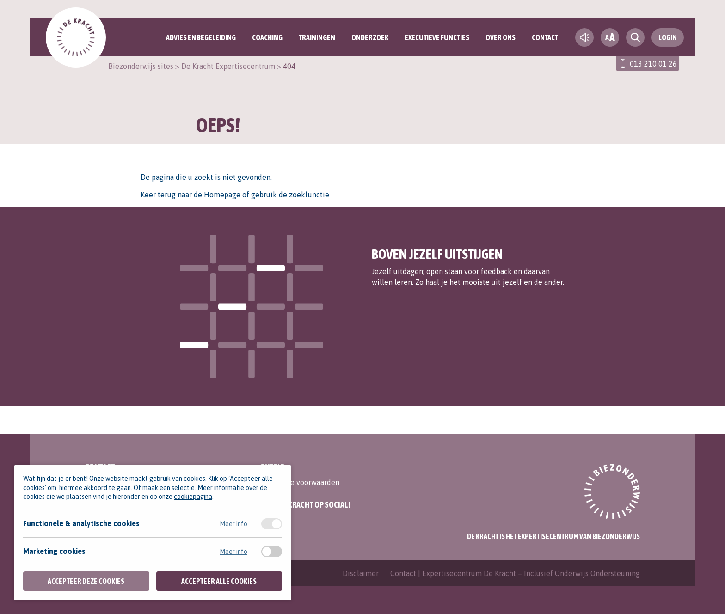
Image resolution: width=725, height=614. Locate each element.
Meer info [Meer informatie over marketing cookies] (233, 551)
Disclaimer (361, 573)
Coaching (267, 37)
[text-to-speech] (584, 37)
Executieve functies (437, 37)
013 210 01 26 (653, 64)
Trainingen (317, 37)
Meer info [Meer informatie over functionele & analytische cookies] (233, 524)
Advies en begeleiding (201, 37)
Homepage (222, 194)
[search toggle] (635, 37)
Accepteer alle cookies (219, 581)
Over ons (500, 37)
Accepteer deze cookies (86, 581)
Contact (545, 37)
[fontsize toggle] (610, 37)
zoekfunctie (309, 194)
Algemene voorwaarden (299, 482)
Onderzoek (369, 37)
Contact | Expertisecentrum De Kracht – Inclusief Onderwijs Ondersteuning (515, 573)
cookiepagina (193, 496)
